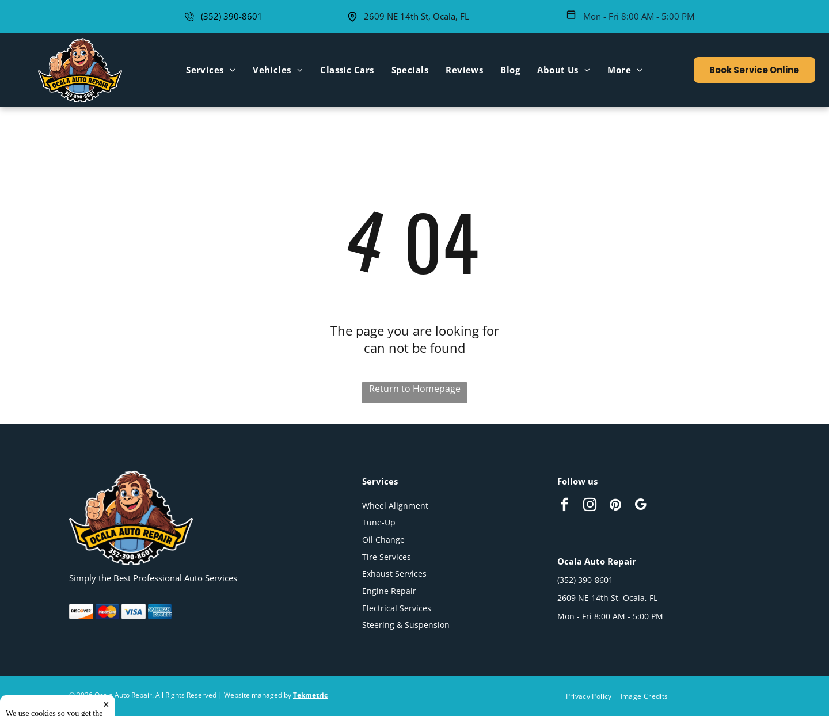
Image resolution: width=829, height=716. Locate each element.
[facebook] (564, 505)
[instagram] (590, 505)
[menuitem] (210, 69)
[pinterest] (615, 505)
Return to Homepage (415, 388)
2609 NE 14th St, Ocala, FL (416, 16)
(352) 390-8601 (232, 16)
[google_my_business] (640, 505)
